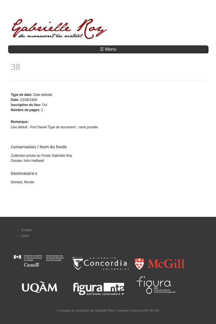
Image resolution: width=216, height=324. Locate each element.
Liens (25, 236)
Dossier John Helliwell (27, 161)
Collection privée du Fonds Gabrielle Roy (41, 156)
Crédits (26, 230)
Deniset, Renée (22, 182)
